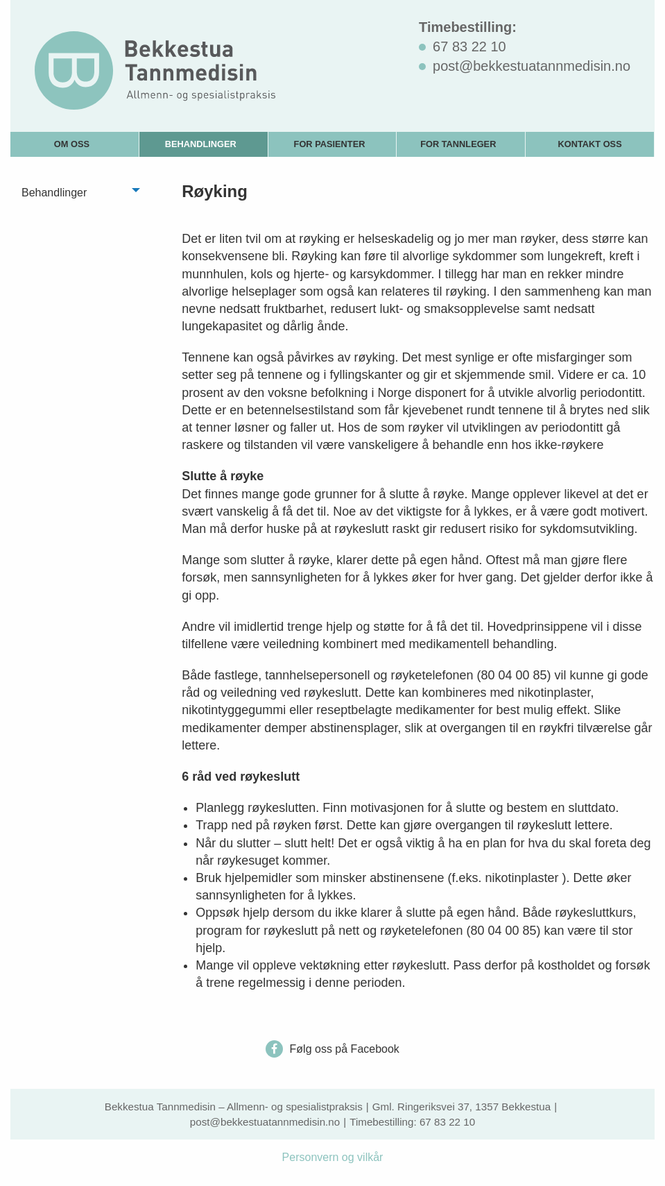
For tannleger (458, 144)
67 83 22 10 (447, 1122)
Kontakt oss (589, 144)
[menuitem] (74, 144)
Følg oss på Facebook (332, 1049)
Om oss (71, 144)
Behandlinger (200, 144)
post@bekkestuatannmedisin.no (265, 1122)
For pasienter (329, 144)
